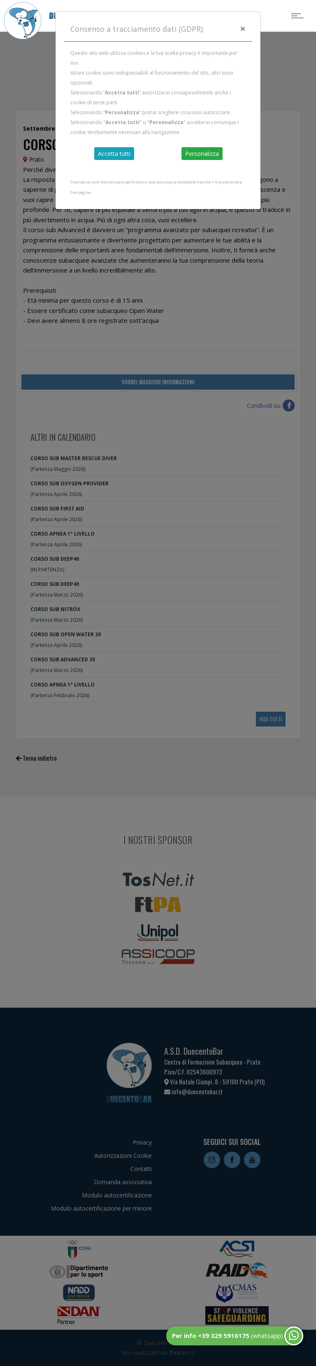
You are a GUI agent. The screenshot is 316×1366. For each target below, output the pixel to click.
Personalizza (202, 154)
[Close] (242, 28)
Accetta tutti (114, 154)
